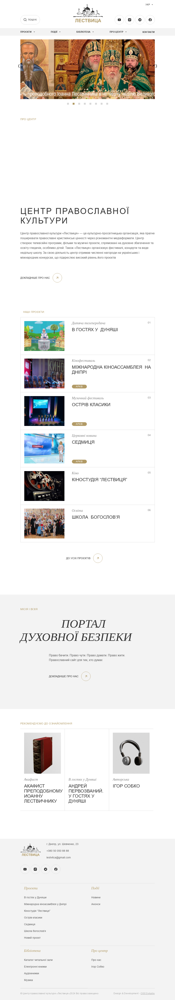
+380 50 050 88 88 (58, 850)
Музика (28, 980)
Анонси (95, 904)
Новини (95, 897)
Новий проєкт (32, 937)
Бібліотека (32, 951)
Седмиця (29, 924)
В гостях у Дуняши (35, 897)
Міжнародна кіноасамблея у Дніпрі (45, 904)
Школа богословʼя (35, 930)
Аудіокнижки (31, 973)
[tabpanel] (87, 69)
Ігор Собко (97, 966)
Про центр (99, 951)
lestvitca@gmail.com (59, 857)
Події (95, 888)
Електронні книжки (35, 966)
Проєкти (31, 888)
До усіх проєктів (84, 558)
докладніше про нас (41, 277)
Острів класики (33, 917)
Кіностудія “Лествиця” (37, 910)
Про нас (96, 959)
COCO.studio (148, 993)
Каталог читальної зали (38, 959)
